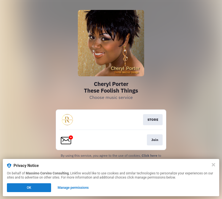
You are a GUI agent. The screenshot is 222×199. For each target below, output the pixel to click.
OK (29, 188)
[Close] (213, 164)
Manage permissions (73, 188)
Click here (149, 155)
